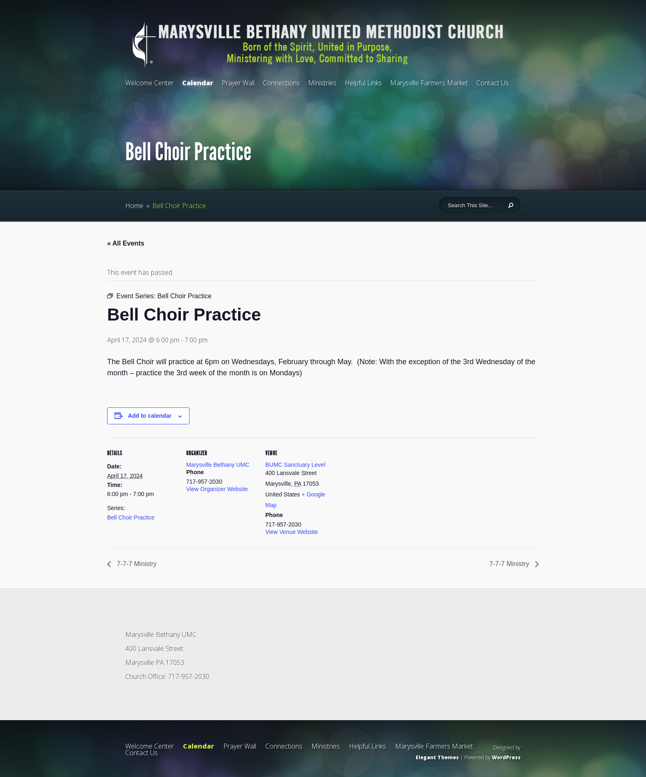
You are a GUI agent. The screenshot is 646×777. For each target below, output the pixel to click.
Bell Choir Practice (130, 517)
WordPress (506, 757)
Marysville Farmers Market (429, 82)
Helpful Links (363, 82)
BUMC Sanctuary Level (295, 464)
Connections (281, 82)
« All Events (125, 243)
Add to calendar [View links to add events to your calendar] (150, 415)
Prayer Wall (238, 82)
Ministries (322, 82)
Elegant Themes (437, 757)
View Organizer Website (217, 489)
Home (134, 205)
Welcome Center (149, 82)
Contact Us (492, 82)
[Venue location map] (387, 494)
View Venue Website (291, 532)
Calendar (197, 82)
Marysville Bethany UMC (217, 464)
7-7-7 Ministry (136, 563)
